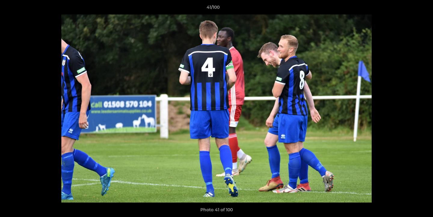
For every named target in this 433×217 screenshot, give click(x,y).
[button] (407, 8)
